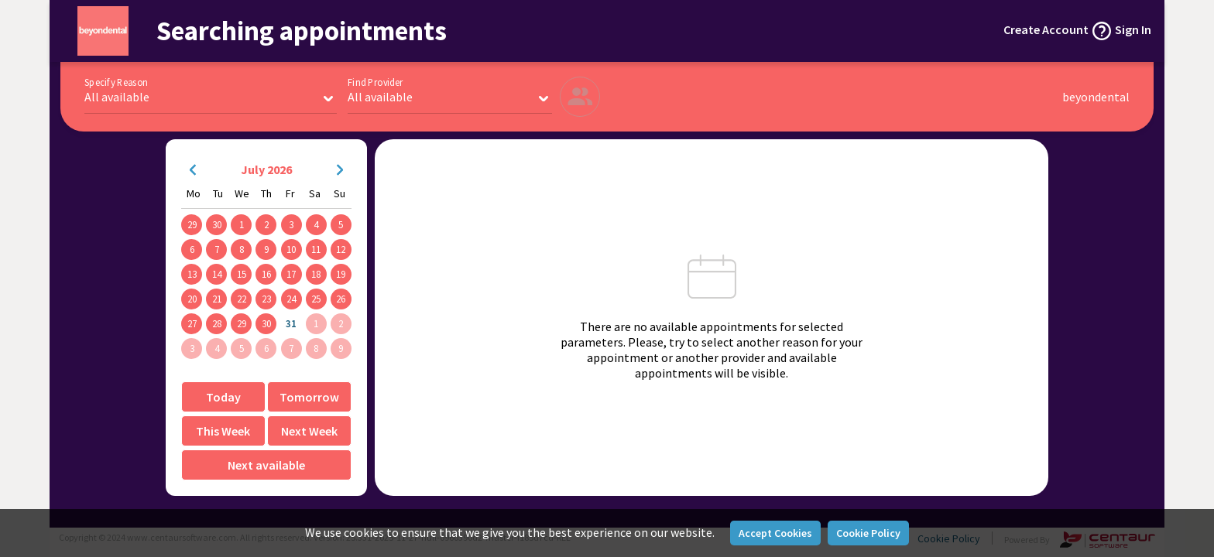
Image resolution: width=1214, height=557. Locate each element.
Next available (266, 465)
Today (223, 397)
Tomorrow (309, 397)
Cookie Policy (868, 533)
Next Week (309, 431)
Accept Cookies (775, 533)
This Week (223, 431)
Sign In (1133, 29)
